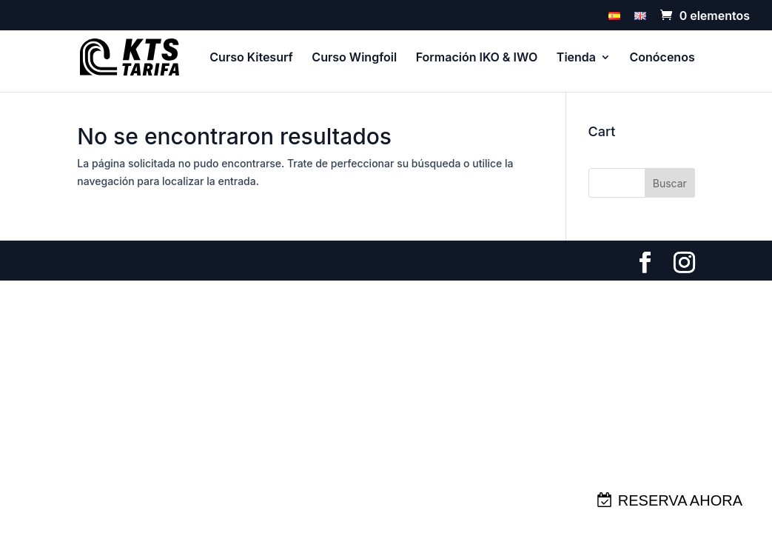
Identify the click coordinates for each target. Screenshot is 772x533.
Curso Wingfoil (354, 58)
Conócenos (662, 58)
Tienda (576, 58)
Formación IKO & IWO (477, 58)
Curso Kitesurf (251, 58)
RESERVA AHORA (680, 500)
